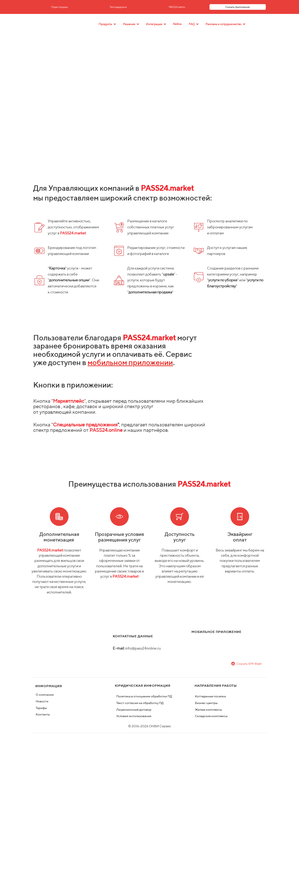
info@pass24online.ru (143, 648)
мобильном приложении (130, 362)
